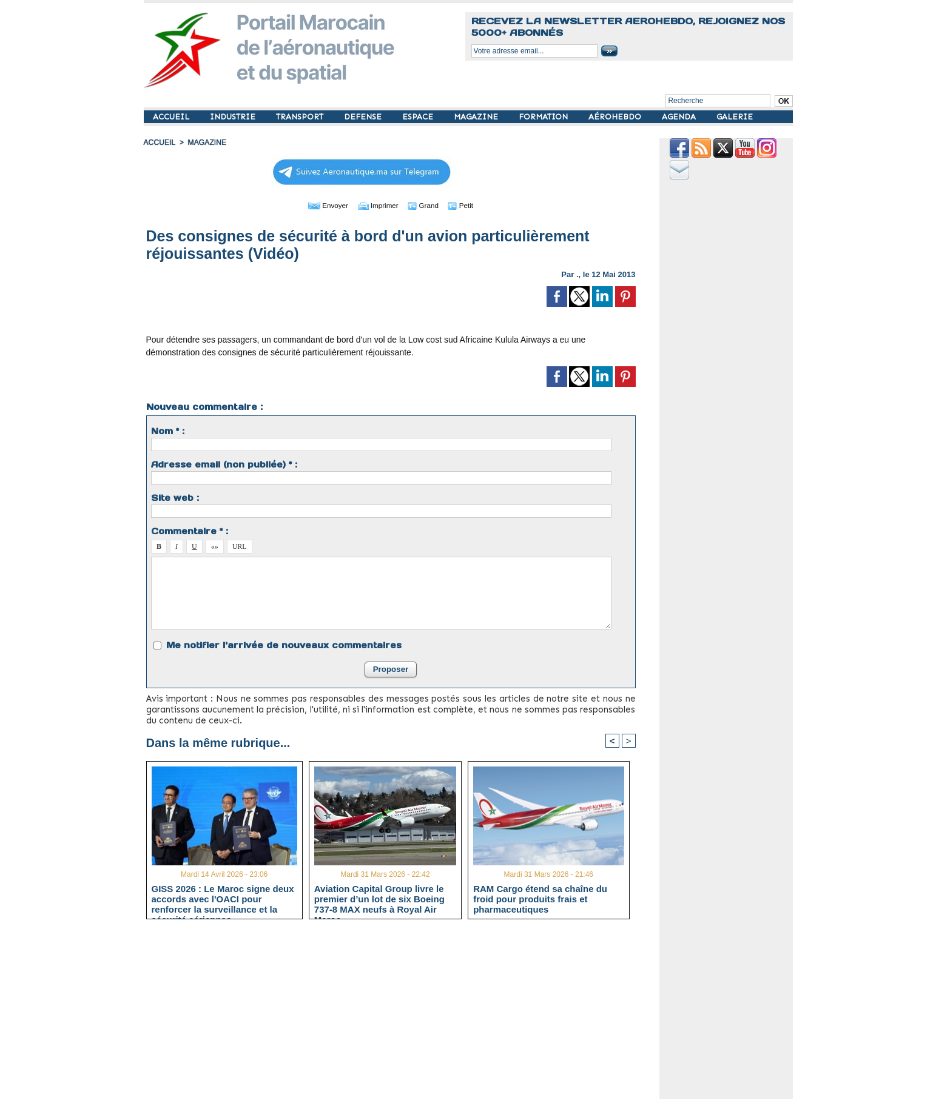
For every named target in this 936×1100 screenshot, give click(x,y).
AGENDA (680, 116)
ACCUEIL (172, 116)
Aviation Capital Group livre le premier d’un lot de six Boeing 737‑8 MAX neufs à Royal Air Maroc (379, 899)
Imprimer (377, 205)
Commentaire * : (189, 531)
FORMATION (544, 116)
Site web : (175, 497)
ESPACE (419, 116)
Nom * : (167, 431)
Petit (468, 205)
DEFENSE (364, 116)
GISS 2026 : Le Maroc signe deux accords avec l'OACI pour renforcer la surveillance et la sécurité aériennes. (223, 899)
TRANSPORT (301, 116)
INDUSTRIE (234, 116)
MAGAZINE (477, 116)
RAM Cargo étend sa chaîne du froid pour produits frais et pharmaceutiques (540, 899)
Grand (427, 205)
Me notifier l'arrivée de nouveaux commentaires (284, 645)
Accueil (159, 142)
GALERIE (734, 116)
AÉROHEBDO (616, 116)
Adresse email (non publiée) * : (224, 464)
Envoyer (321, 205)
